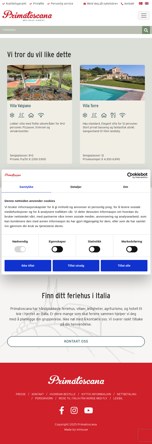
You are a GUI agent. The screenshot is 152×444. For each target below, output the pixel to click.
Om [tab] (125, 186)
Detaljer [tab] (76, 186)
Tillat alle (124, 265)
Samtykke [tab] (26, 186)
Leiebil (118, 398)
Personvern (44, 398)
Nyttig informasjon (96, 394)
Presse (21, 394)
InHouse (82, 429)
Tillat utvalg (76, 265)
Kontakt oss (76, 341)
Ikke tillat (28, 265)
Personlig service (62, 3)
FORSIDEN (8, 29)
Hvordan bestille (63, 394)
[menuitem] (140, 3)
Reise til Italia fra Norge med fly (83, 398)
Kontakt (129, 3)
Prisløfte (38, 3)
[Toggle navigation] (144, 15)
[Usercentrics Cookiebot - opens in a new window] (130, 175)
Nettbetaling (126, 394)
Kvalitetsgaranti (16, 3)
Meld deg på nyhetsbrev (102, 3)
